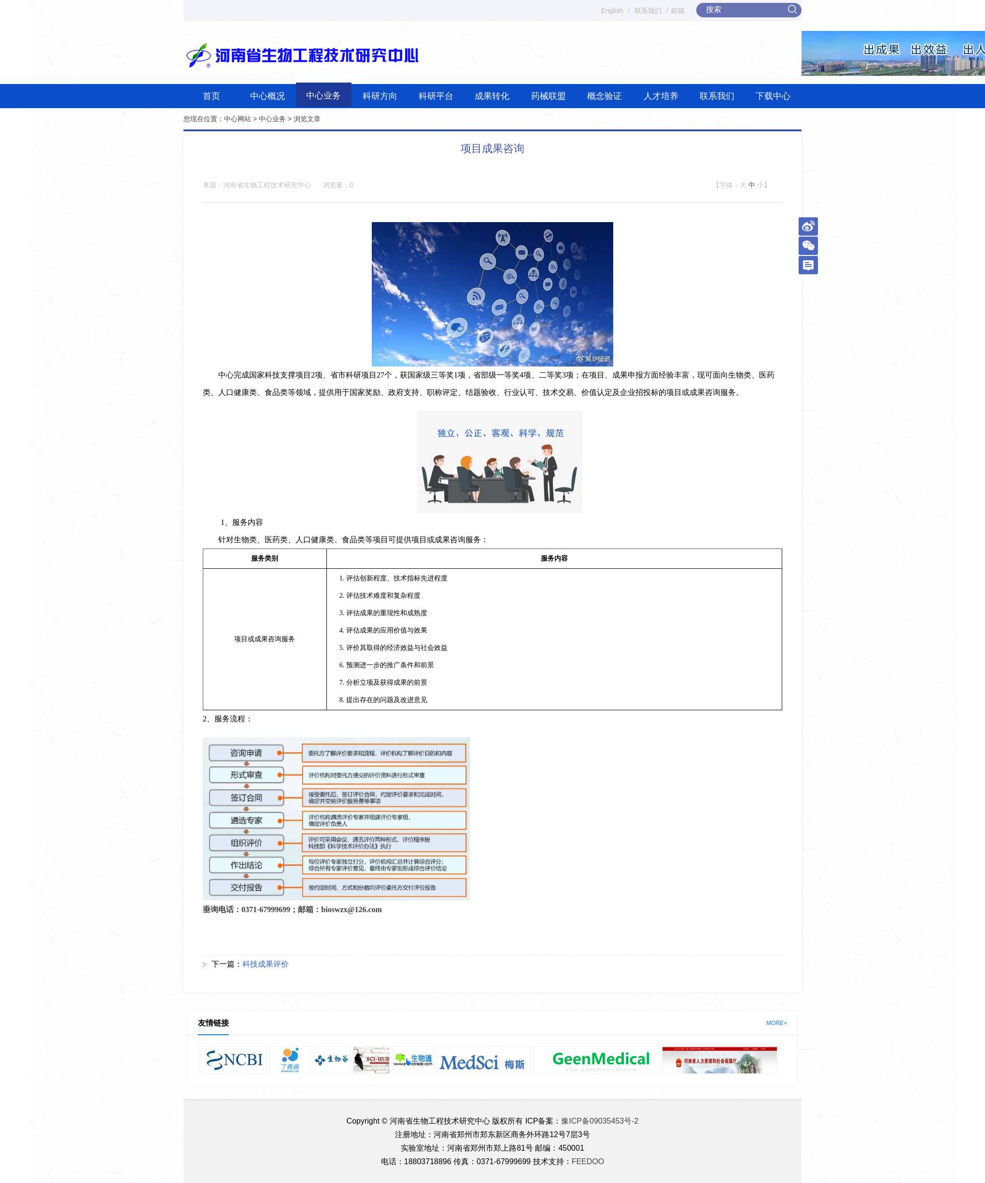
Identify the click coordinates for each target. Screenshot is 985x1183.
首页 (211, 96)
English (612, 10)
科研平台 (436, 96)
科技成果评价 (265, 964)
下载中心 (773, 96)
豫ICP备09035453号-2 (599, 1121)
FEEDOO (588, 1161)
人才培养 (661, 96)
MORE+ (776, 1023)
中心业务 (323, 95)
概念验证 (604, 96)
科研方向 (380, 96)
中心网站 (237, 119)
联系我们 (647, 10)
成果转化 (492, 96)
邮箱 (678, 10)
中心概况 (267, 96)
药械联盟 (548, 96)
